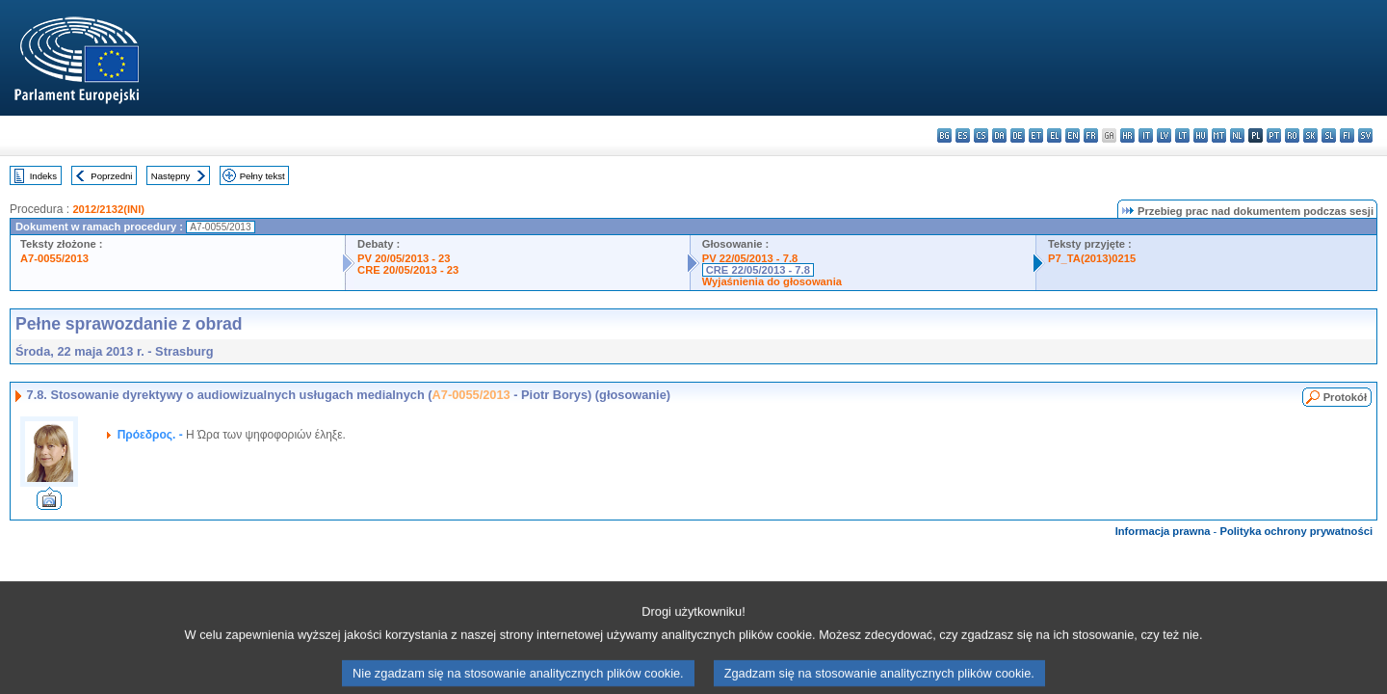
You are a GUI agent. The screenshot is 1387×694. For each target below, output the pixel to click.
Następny (171, 176)
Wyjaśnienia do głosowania (772, 281)
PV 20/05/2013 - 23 (403, 258)
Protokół (1345, 397)
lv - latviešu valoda (1164, 135)
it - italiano (1145, 135)
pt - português (1274, 135)
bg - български (944, 135)
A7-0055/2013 (54, 258)
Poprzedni (111, 176)
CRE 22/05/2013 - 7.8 (758, 270)
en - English (1072, 135)
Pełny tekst (262, 176)
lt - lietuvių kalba (1182, 135)
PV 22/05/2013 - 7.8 (750, 258)
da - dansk (999, 135)
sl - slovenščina (1329, 135)
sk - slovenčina (1310, 135)
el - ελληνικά (1054, 135)
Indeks (43, 176)
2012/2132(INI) (108, 209)
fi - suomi (1347, 135)
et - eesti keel (1036, 135)
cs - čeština (981, 135)
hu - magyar (1200, 135)
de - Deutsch (1017, 135)
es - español (962, 135)
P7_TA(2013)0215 (1092, 258)
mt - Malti (1219, 135)
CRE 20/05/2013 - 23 (407, 270)
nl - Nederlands (1237, 135)
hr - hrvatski (1127, 135)
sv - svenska (1365, 135)
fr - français (1091, 135)
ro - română (1292, 135)
